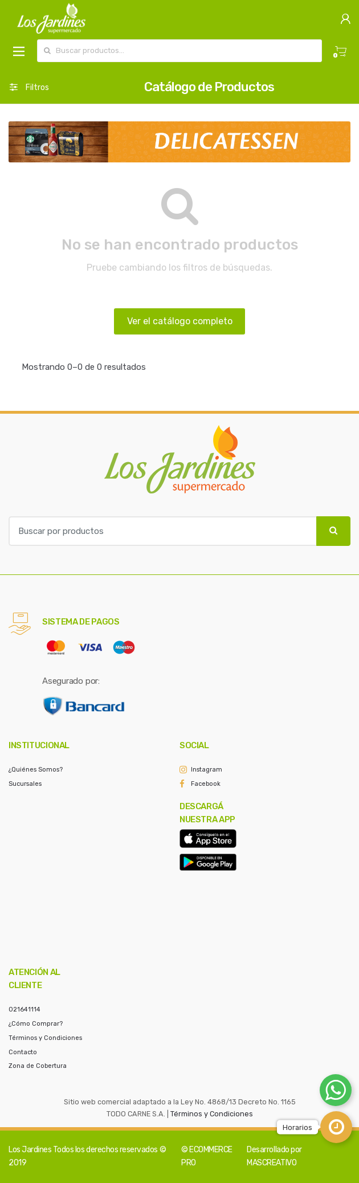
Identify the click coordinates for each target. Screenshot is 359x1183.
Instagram (206, 769)
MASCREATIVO (271, 1163)
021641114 (24, 1009)
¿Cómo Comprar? (36, 1023)
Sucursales (25, 784)
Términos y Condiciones (45, 1038)
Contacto (23, 1052)
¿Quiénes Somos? (36, 769)
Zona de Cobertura (38, 1066)
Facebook (206, 784)
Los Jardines (30, 1150)
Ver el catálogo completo (179, 321)
